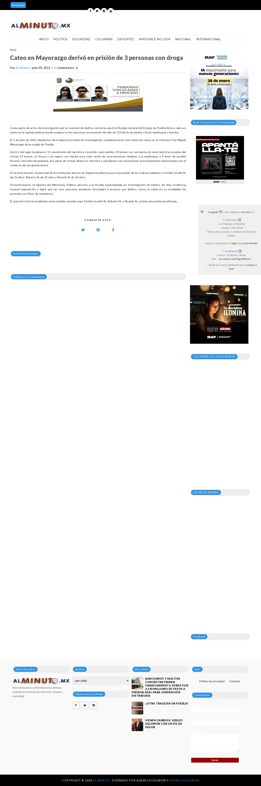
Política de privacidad (212, 681)
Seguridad (81, 39)
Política (60, 39)
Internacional (208, 39)
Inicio (44, 39)
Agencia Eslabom (184, 780)
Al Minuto (22, 68)
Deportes (125, 39)
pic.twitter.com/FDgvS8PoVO (235, 258)
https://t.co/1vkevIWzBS (245, 243)
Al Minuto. (102, 780)
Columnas (104, 39)
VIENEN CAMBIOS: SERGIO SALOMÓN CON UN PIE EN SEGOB (164, 724)
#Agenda (213, 212)
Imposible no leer (154, 39)
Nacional (183, 39)
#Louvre (246, 212)
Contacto (234, 681)
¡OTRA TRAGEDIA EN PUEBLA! (167, 703)
